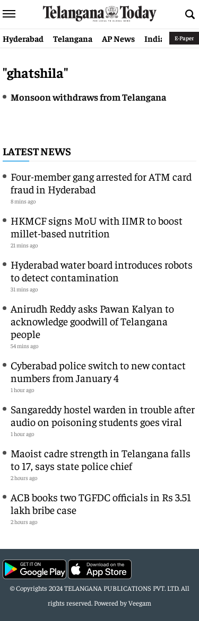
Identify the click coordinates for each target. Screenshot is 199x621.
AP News (118, 38)
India (154, 38)
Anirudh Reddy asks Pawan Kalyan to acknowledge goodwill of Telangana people (92, 320)
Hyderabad (23, 38)
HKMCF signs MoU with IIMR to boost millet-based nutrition (97, 226)
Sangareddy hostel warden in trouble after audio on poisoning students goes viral (103, 415)
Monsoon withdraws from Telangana (88, 97)
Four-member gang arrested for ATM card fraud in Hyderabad (101, 183)
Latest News (37, 150)
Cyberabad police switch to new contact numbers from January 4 (98, 371)
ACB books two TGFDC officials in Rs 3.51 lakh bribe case (101, 503)
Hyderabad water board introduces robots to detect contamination (102, 270)
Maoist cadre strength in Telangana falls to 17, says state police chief (101, 459)
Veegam (139, 602)
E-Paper (184, 37)
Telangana (72, 38)
